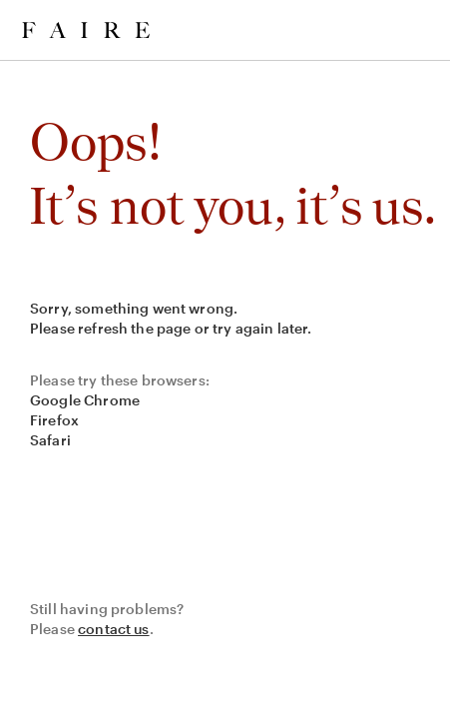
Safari (50, 439)
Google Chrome (85, 399)
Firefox (54, 419)
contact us (114, 628)
